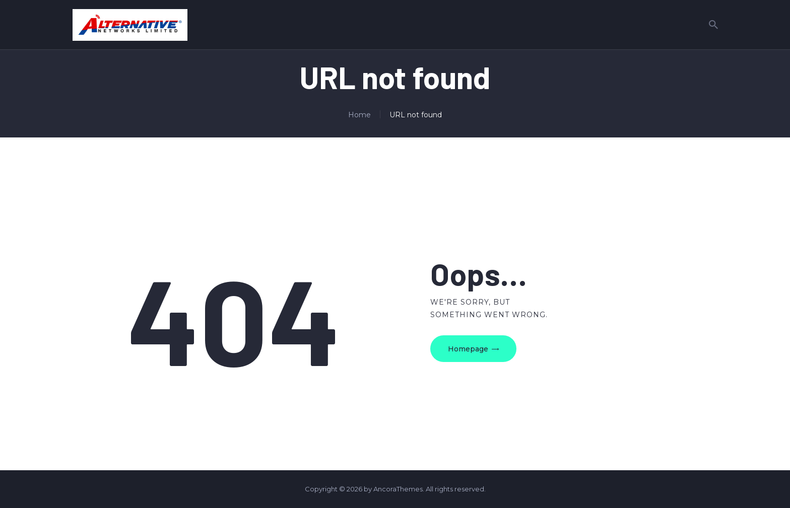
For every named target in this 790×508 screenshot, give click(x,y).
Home (359, 114)
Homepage (468, 348)
